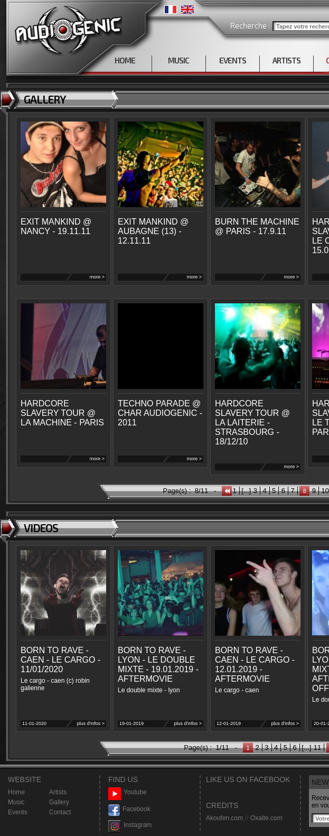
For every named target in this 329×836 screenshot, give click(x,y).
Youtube (127, 792)
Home (16, 792)
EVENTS (232, 60)
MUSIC (178, 60)
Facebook (129, 809)
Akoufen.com (224, 818)
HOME (125, 60)
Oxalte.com (266, 818)
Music (16, 802)
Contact (60, 812)
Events (17, 812)
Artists (58, 792)
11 (317, 747)
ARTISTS (286, 60)
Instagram (130, 825)
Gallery (59, 802)
